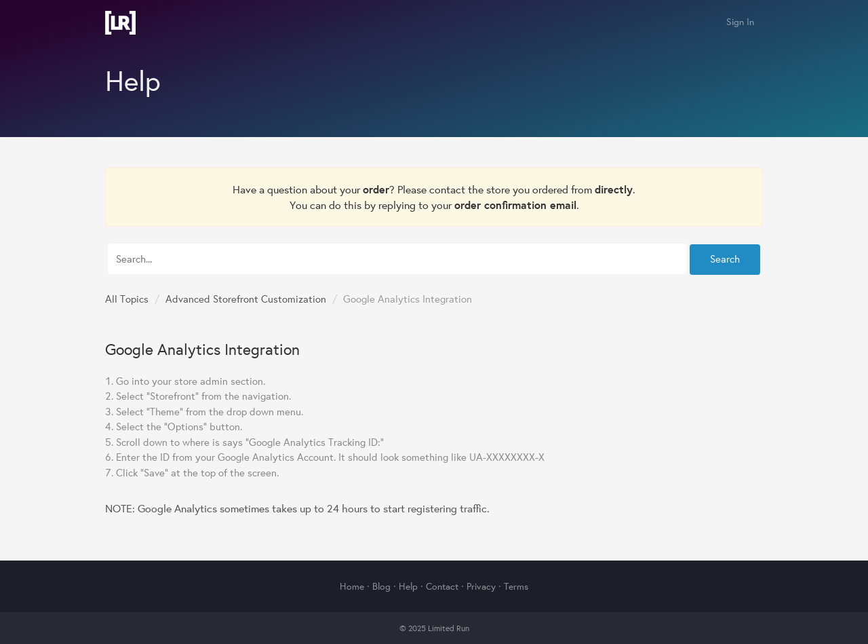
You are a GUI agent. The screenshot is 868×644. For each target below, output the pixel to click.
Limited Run (120, 22)
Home (352, 586)
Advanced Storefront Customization (245, 298)
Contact (442, 586)
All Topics (127, 298)
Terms (516, 586)
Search (725, 258)
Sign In (740, 22)
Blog (381, 586)
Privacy (481, 586)
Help (408, 586)
